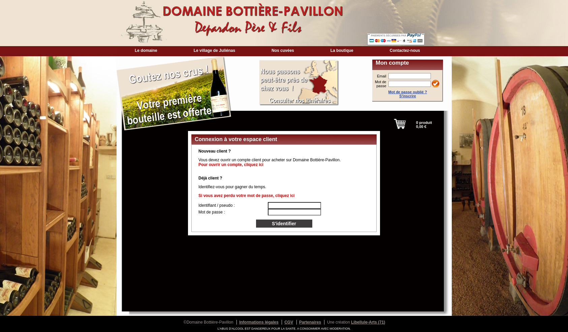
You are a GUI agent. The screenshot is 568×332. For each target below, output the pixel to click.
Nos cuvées (283, 50)
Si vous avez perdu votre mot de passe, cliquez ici (246, 195)
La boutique (341, 50)
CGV (288, 322)
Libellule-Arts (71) (368, 322)
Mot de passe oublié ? (407, 92)
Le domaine (146, 50)
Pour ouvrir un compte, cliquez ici (230, 164)
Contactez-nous (405, 50)
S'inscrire (407, 96)
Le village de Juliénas (214, 50)
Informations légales (259, 322)
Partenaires (310, 322)
